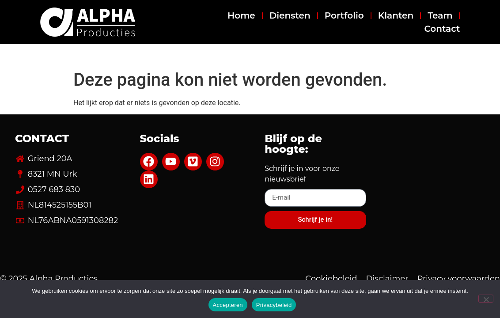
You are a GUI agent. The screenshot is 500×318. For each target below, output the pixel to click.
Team (440, 15)
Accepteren (228, 305)
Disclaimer (387, 279)
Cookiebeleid (331, 279)
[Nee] (485, 299)
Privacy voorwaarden (458, 279)
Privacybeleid (274, 305)
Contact (442, 28)
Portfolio (344, 15)
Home (241, 15)
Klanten (395, 15)
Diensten (290, 15)
